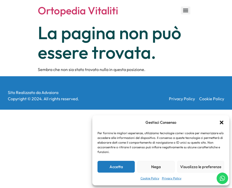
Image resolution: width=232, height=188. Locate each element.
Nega (156, 166)
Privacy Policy (171, 178)
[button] (221, 122)
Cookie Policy (150, 178)
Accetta (116, 166)
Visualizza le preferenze (200, 166)
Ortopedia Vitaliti (78, 10)
